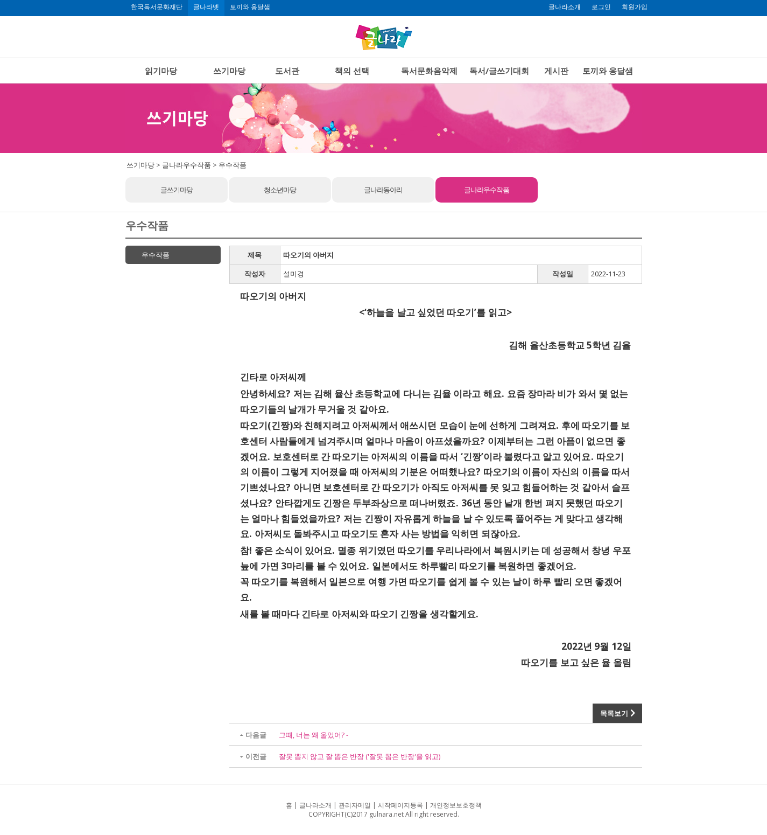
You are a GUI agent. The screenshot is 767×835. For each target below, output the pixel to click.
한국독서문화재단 (156, 7)
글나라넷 (206, 7)
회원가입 (635, 7)
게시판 (556, 70)
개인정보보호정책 (456, 805)
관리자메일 (355, 805)
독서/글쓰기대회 (499, 70)
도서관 (287, 70)
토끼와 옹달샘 (250, 7)
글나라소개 (564, 7)
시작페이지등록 (400, 805)
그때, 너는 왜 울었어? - (313, 735)
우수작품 (156, 255)
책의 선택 (352, 70)
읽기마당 (161, 70)
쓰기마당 (229, 70)
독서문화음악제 (429, 70)
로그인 (601, 7)
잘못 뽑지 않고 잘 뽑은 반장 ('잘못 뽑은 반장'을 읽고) (359, 756)
